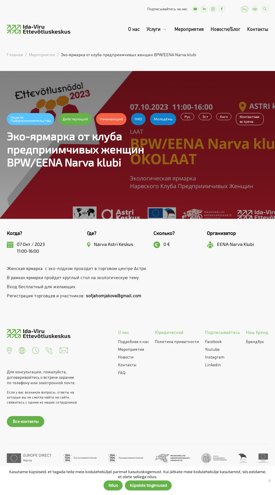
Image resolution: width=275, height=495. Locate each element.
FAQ (121, 372)
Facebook (213, 341)
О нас (134, 29)
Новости (126, 356)
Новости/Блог (225, 29)
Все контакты (25, 421)
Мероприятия (189, 29)
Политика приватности (177, 341)
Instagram (215, 356)
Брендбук (255, 341)
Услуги (153, 29)
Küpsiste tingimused (148, 485)
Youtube (212, 349)
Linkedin (213, 364)
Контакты (257, 29)
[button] (9, 349)
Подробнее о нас (133, 341)
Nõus (113, 485)
